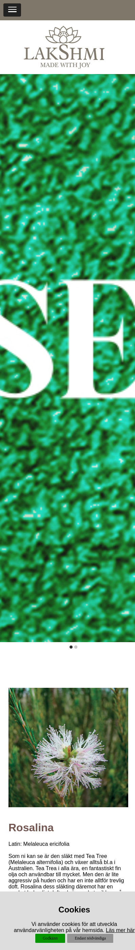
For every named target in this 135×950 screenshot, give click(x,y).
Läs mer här (120, 930)
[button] (12, 10)
